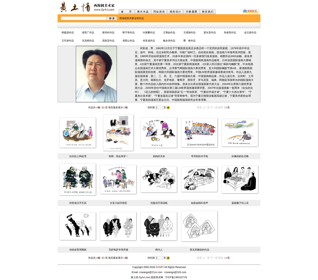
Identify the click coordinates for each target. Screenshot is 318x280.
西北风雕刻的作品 (199, 249)
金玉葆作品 (250, 32)
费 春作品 (189, 40)
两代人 (159, 249)
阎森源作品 (68, 32)
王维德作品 (189, 32)
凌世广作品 (88, 32)
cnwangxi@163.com (175, 272)
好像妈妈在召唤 (240, 156)
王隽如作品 (169, 32)
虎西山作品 (128, 40)
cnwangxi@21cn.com (150, 272)
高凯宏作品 (108, 40)
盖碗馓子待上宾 (240, 203)
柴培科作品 (108, 32)
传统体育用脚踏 (77, 249)
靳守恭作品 (128, 32)
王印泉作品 (68, 40)
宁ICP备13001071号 (176, 277)
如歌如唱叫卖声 (199, 203)
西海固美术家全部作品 (131, 18)
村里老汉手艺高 (77, 203)
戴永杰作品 (169, 40)
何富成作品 (149, 40)
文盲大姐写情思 (118, 203)
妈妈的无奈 (159, 156)
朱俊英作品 (230, 32)
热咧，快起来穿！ (118, 156)
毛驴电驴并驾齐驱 (118, 249)
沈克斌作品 (88, 40)
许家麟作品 (149, 32)
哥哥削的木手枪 (199, 156)
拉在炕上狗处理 (77, 156)
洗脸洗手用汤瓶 (159, 203)
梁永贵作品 (210, 32)
